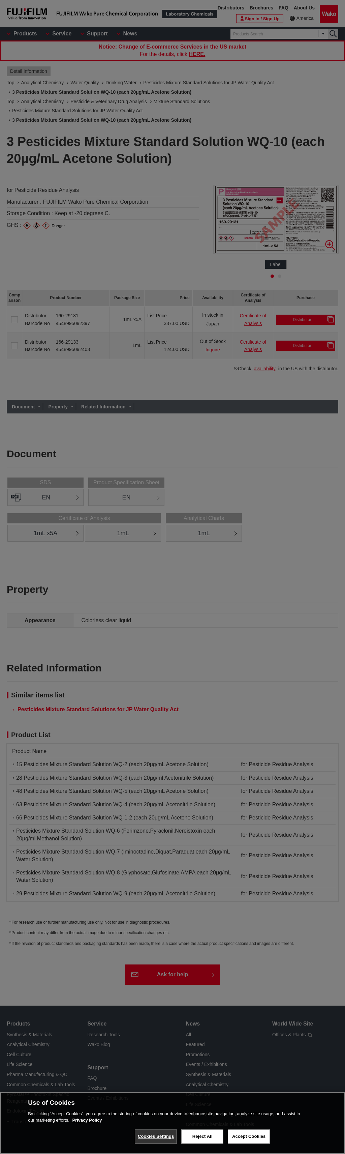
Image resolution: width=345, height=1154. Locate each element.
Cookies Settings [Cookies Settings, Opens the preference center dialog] (156, 1139)
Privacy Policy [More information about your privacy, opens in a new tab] (87, 1123)
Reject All (202, 1139)
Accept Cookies (248, 1139)
